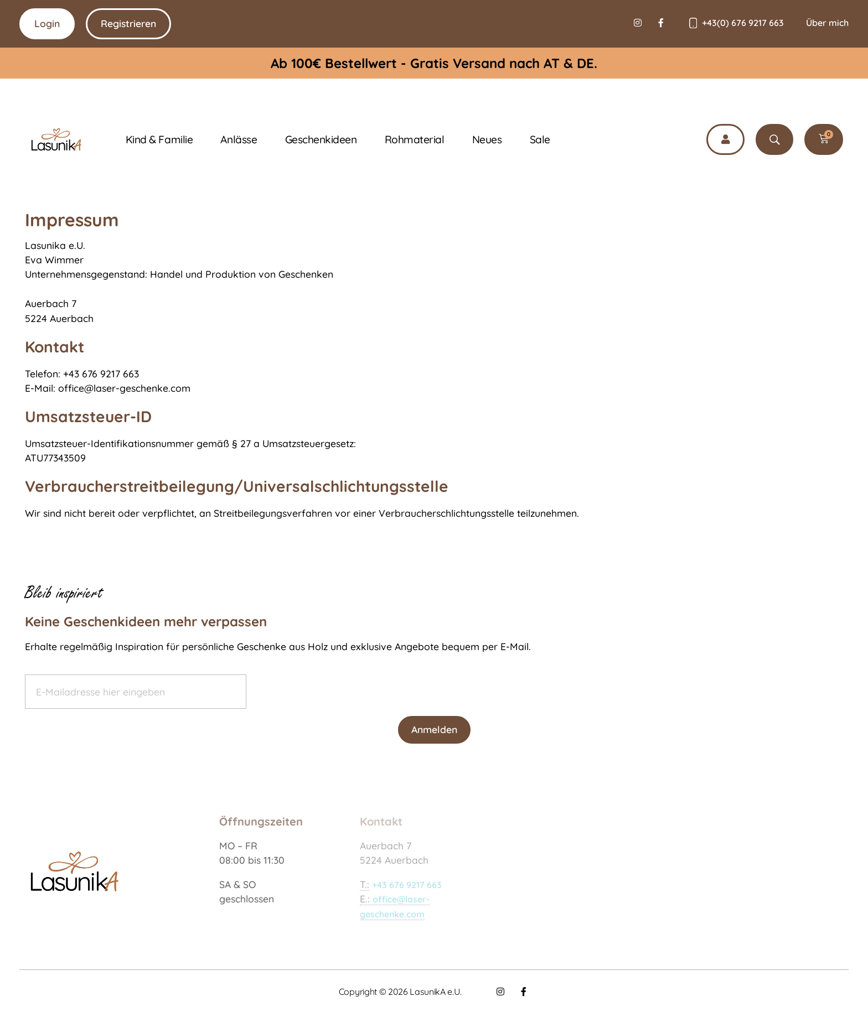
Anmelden (434, 729)
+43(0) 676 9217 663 (743, 22)
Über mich (827, 22)
